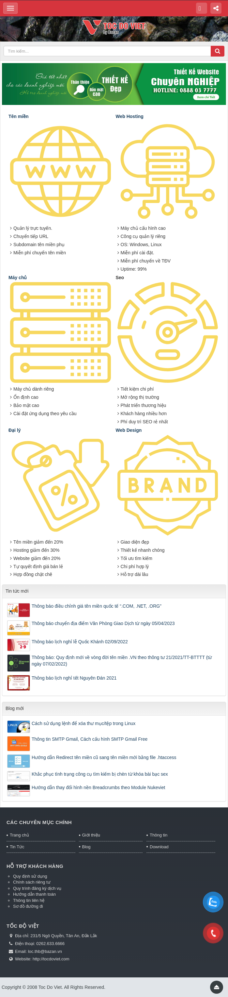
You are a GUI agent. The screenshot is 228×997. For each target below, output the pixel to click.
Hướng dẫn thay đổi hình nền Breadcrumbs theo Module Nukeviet (98, 787)
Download (159, 846)
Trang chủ (19, 835)
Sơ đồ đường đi (28, 906)
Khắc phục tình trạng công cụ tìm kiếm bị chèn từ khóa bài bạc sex (100, 774)
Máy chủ (17, 277)
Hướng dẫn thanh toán (34, 894)
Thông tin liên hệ (28, 900)
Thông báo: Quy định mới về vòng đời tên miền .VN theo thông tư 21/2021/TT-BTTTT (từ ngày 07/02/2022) (122, 661)
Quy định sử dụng (30, 876)
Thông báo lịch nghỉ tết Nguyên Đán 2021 (74, 678)
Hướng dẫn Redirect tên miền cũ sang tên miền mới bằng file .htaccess (104, 757)
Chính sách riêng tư (32, 882)
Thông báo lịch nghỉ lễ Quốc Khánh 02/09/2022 (80, 641)
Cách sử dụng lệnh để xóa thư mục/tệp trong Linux (83, 723)
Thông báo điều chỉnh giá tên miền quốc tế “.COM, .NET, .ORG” (96, 606)
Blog (86, 846)
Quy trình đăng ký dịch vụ (37, 888)
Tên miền (18, 116)
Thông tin (158, 835)
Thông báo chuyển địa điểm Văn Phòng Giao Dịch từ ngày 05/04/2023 (103, 623)
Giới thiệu (91, 835)
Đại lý (14, 430)
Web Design (129, 430)
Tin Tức (17, 846)
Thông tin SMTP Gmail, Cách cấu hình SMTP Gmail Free (89, 739)
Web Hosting (130, 116)
